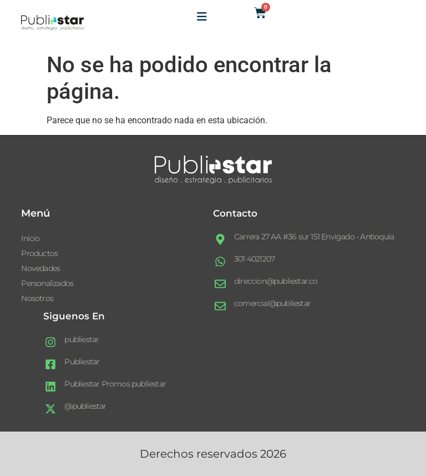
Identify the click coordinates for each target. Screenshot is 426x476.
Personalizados (47, 283)
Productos (39, 253)
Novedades (40, 268)
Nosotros (37, 298)
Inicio (30, 238)
